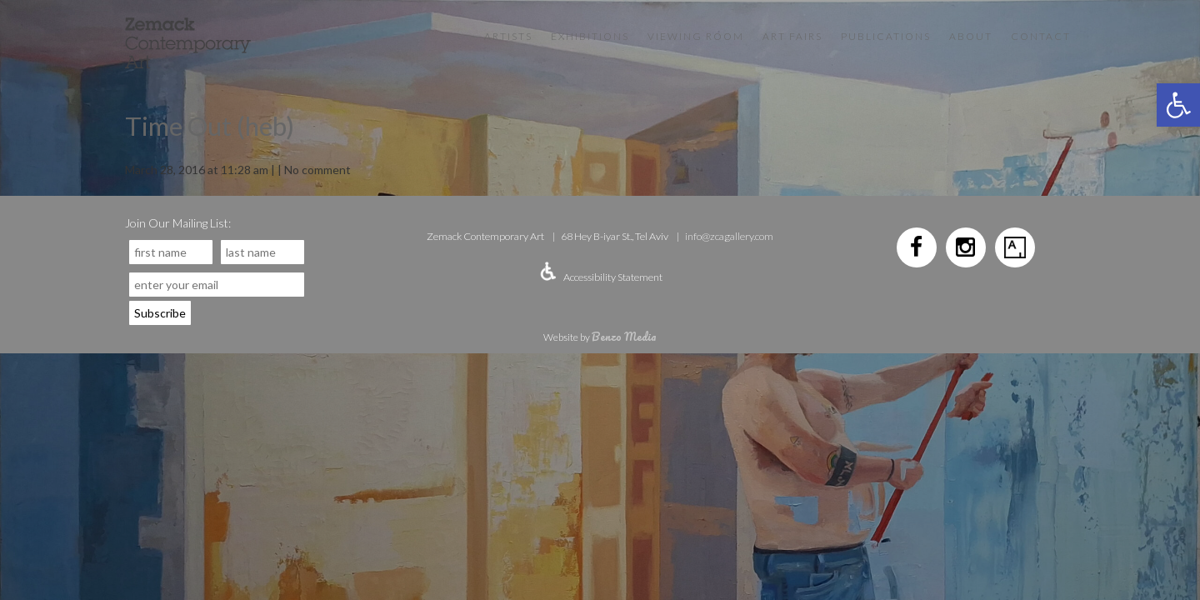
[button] (1178, 105)
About (970, 36)
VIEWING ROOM (696, 36)
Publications (886, 36)
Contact (1041, 36)
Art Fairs (792, 36)
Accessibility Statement (612, 277)
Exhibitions (590, 36)
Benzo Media (624, 336)
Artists (508, 36)
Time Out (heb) (209, 126)
